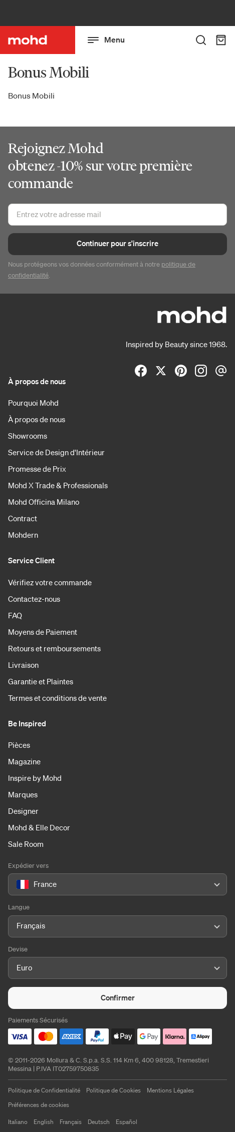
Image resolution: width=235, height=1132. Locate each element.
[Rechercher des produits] (201, 40)
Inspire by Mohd (35, 778)
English (44, 1121)
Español (126, 1121)
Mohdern (23, 535)
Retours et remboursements (54, 648)
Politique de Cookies (113, 1090)
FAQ (15, 615)
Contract (22, 518)
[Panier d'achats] (221, 40)
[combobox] (18, 884)
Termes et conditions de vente (57, 698)
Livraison (23, 665)
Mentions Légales (170, 1090)
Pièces (19, 745)
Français (71, 1121)
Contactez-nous (34, 599)
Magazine (24, 761)
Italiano (18, 1121)
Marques (23, 794)
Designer (23, 811)
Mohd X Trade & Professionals (58, 485)
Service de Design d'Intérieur (56, 452)
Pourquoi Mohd (33, 403)
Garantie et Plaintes (40, 681)
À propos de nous (36, 419)
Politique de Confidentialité (44, 1090)
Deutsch (99, 1121)
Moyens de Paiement (42, 632)
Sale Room (26, 844)
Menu (106, 40)
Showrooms (27, 436)
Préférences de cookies (38, 1104)
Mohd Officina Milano (43, 502)
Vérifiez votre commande (50, 582)
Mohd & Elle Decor (39, 827)
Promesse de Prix (37, 469)
